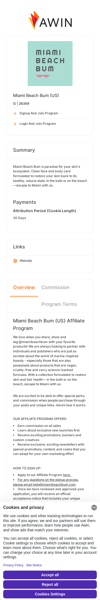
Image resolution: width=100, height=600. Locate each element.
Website (22, 261)
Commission (55, 287)
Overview (24, 287)
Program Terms (59, 304)
